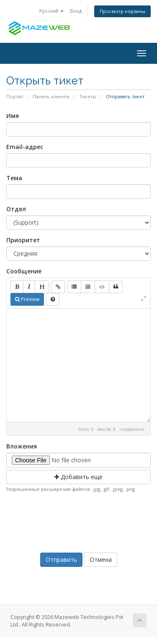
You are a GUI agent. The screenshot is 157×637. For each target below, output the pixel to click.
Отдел (16, 209)
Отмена (101, 560)
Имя (12, 116)
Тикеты (87, 96)
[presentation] (80, 521)
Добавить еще (78, 477)
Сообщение (23, 271)
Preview (27, 299)
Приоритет (23, 240)
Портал (14, 96)
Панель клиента (51, 96)
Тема (14, 178)
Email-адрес (24, 147)
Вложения (21, 446)
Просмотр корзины (122, 11)
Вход (76, 11)
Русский (51, 11)
